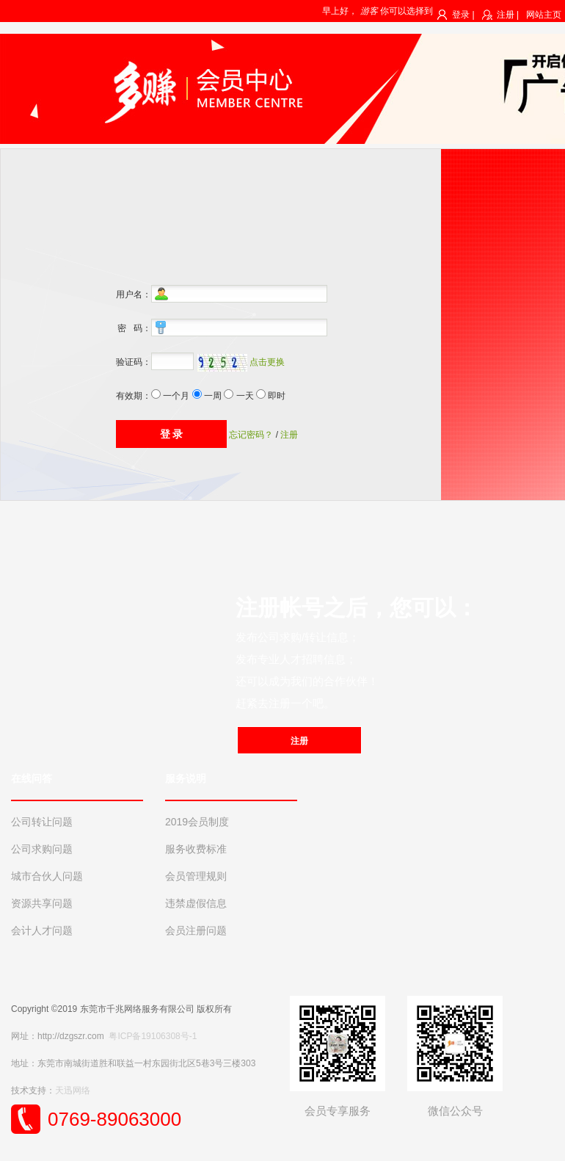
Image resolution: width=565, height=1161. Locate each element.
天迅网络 (72, 1090)
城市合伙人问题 (47, 876)
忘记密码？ (251, 435)
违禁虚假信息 (196, 903)
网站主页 (543, 15)
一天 (245, 396)
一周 (213, 396)
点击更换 (267, 362)
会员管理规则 (196, 876)
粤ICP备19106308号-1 (153, 1036)
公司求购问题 (42, 849)
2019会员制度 (197, 822)
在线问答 (31, 778)
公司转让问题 (42, 822)
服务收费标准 (196, 849)
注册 (505, 15)
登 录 (171, 434)
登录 (461, 15)
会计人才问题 (42, 930)
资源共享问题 (42, 903)
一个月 (176, 396)
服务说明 (185, 778)
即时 (276, 396)
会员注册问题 (196, 930)
